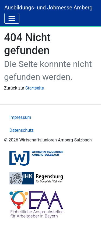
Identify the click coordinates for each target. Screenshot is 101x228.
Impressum (20, 117)
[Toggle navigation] (11, 18)
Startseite (34, 88)
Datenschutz (21, 130)
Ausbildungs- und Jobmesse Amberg (48, 7)
